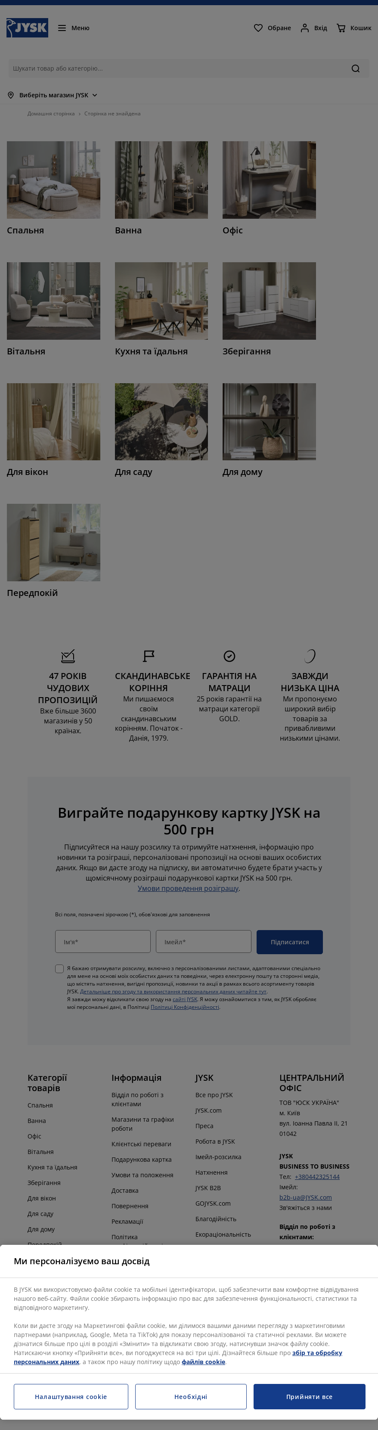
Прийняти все (309, 1397)
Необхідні (191, 1397)
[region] (189, 1332)
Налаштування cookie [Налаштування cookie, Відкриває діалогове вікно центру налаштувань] (71, 1397)
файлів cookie (203, 1362)
